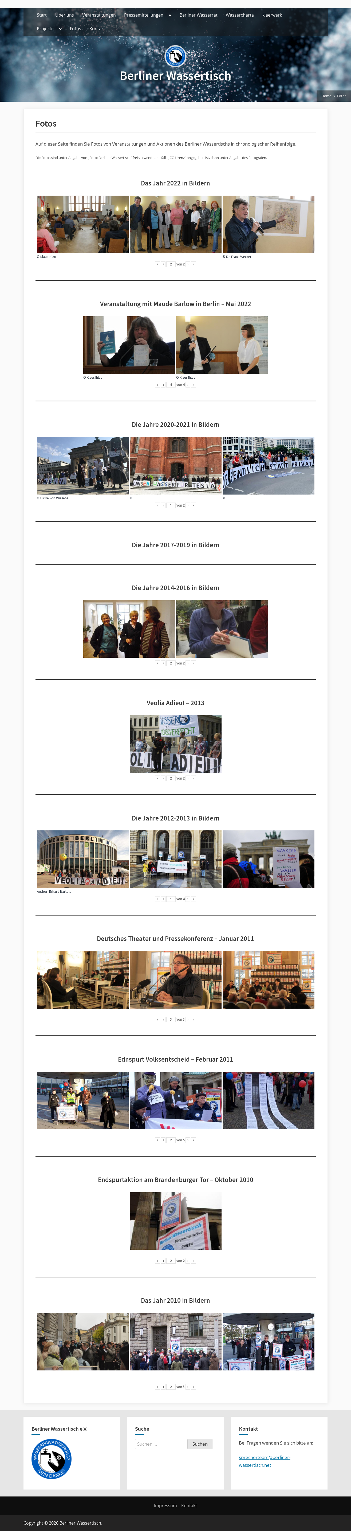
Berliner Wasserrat (199, 15)
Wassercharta (240, 15)
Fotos (75, 29)
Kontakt (97, 29)
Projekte (45, 29)
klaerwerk (272, 15)
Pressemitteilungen (143, 15)
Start (42, 15)
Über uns (64, 15)
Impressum (165, 1506)
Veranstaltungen (99, 15)
